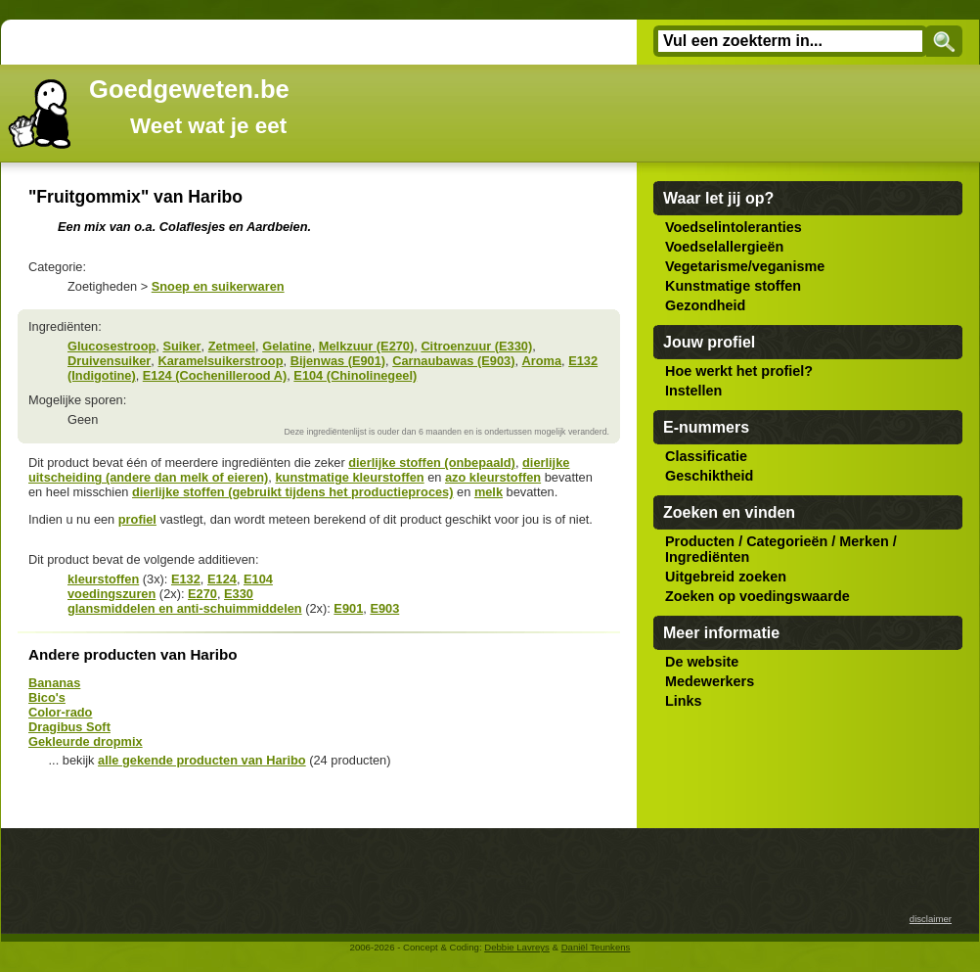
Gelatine (287, 346)
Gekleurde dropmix (85, 741)
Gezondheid (705, 305)
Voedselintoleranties (733, 227)
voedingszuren (111, 593)
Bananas (54, 682)
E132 (185, 579)
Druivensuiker (109, 360)
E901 (348, 608)
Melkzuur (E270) (366, 346)
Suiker (181, 346)
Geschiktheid (709, 476)
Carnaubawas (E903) (453, 360)
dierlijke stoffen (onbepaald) (431, 462)
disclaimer (931, 918)
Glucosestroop (111, 346)
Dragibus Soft (69, 726)
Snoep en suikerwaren (218, 286)
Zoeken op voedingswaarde (757, 596)
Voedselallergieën (724, 247)
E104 (258, 579)
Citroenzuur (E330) (476, 346)
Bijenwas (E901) (337, 360)
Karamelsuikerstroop (220, 360)
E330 (238, 593)
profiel (137, 519)
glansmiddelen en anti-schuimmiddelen (184, 608)
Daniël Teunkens (596, 947)
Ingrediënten (707, 557)
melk (488, 492)
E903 (384, 608)
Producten (700, 541)
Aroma (542, 360)
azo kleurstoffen (493, 477)
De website (701, 662)
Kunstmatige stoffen (733, 286)
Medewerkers (709, 681)
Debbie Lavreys (517, 947)
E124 (222, 579)
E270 (202, 593)
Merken (863, 541)
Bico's (47, 697)
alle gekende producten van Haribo (202, 760)
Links (683, 701)
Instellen (693, 390)
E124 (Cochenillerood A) (215, 375)
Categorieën (786, 541)
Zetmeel (231, 346)
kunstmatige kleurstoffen (349, 477)
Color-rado (60, 712)
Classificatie (706, 456)
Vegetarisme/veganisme (744, 266)
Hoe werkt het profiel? (739, 371)
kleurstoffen (103, 579)
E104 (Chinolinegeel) (355, 375)
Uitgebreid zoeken (725, 576)
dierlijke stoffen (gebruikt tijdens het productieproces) (293, 492)
